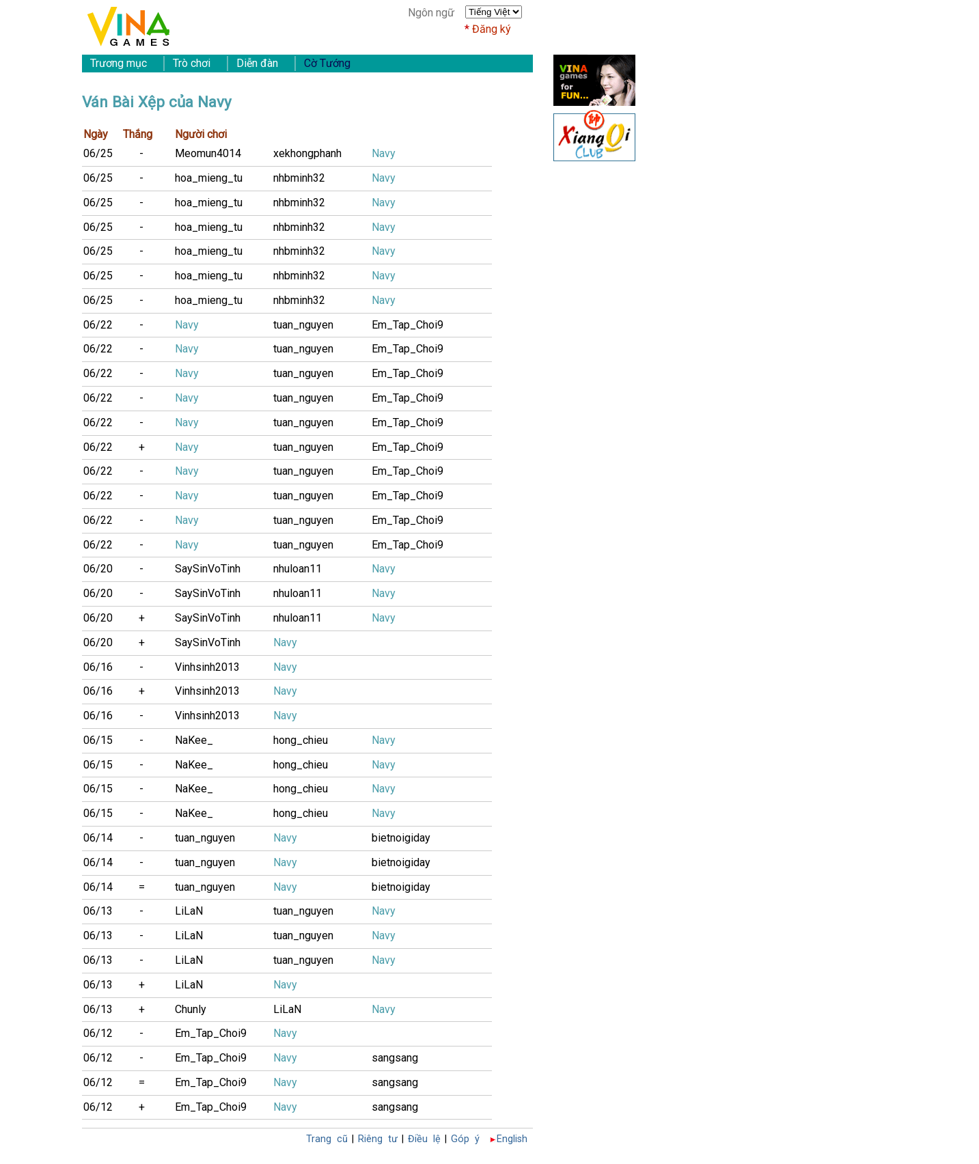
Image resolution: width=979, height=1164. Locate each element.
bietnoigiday (401, 837)
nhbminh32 (299, 177)
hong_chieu (300, 740)
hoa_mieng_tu (209, 177)
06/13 (98, 910)
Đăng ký (491, 29)
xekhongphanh (307, 153)
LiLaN (189, 910)
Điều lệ (424, 1139)
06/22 (98, 324)
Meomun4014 (208, 153)
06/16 (98, 667)
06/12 (98, 1033)
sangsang (395, 1057)
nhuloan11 (297, 568)
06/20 (98, 568)
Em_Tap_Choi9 (407, 324)
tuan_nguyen (303, 324)
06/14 (98, 837)
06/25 (98, 153)
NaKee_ (194, 740)
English (512, 1139)
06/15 (98, 740)
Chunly (190, 1009)
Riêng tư (378, 1139)
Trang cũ (327, 1139)
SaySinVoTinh (207, 568)
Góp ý (465, 1139)
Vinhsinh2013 (207, 667)
